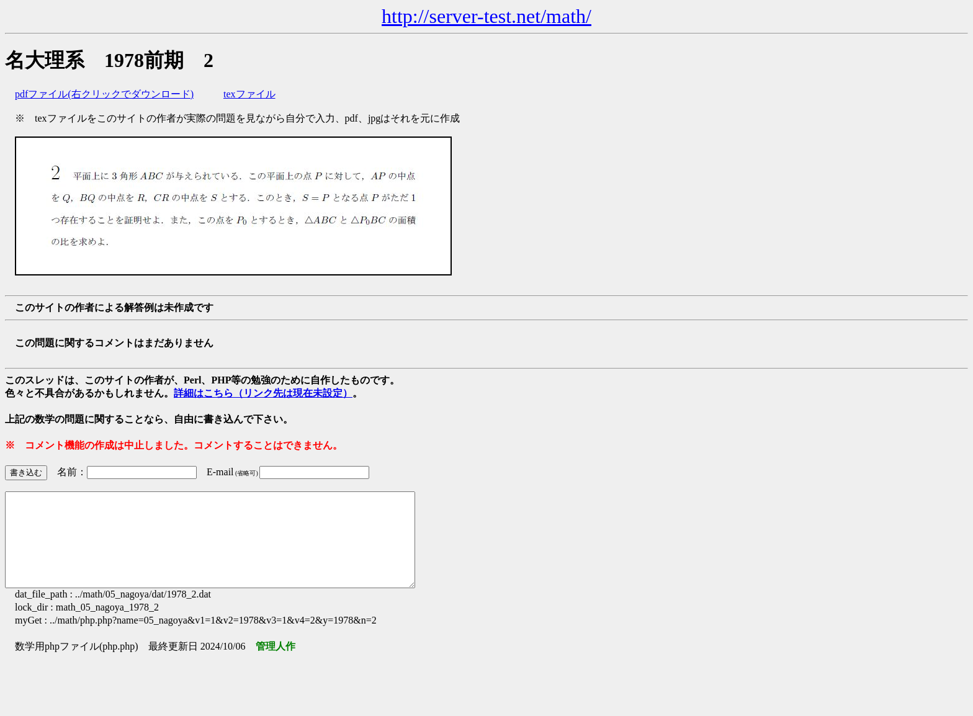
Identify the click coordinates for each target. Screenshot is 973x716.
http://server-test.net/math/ (486, 16)
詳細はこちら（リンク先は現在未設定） (263, 393)
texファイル (249, 94)
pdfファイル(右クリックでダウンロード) (104, 94)
